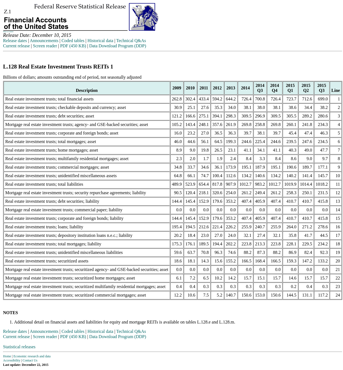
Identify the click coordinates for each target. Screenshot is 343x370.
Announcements (44, 40)
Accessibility (11, 360)
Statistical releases (19, 346)
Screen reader (45, 45)
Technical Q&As (131, 40)
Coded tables (72, 40)
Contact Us (30, 360)
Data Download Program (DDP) (117, 45)
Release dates (15, 40)
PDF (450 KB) (73, 45)
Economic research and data (32, 356)
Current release (16, 45)
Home (7, 356)
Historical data (100, 40)
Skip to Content (8, 31)
